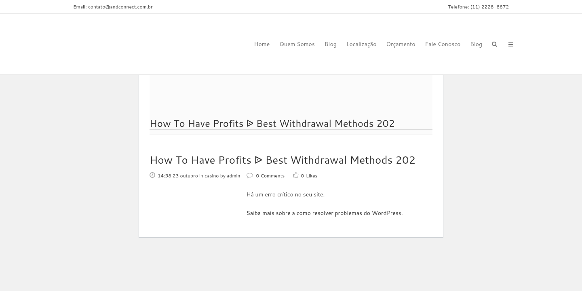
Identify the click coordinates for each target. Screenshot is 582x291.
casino (212, 175)
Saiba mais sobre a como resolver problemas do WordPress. (325, 213)
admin (233, 175)
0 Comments (266, 175)
